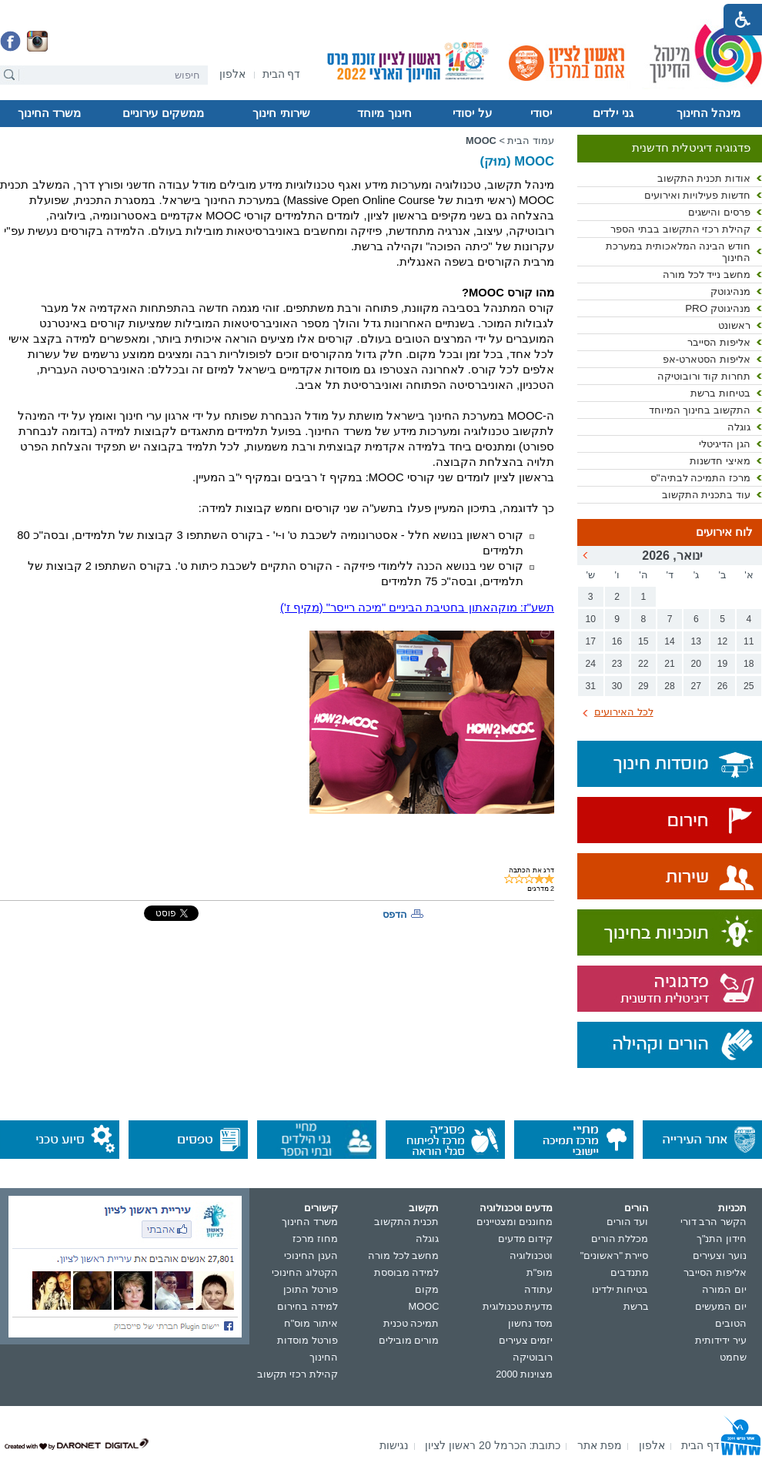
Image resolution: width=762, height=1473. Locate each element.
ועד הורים (628, 1221)
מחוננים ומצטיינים (514, 1221)
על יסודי (472, 113)
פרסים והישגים (719, 212)
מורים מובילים (409, 1340)
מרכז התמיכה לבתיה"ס (700, 478)
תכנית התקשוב (406, 1221)
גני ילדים (613, 113)
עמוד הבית (530, 140)
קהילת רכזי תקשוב (297, 1374)
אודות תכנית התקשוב (703, 178)
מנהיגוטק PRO (717, 308)
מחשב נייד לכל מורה (706, 274)
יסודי (541, 113)
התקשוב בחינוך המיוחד (699, 410)
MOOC (481, 140)
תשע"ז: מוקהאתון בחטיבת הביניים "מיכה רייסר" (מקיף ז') (417, 607)
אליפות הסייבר (718, 342)
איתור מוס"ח (311, 1323)
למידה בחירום (307, 1306)
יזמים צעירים (526, 1340)
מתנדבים (629, 1272)
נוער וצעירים (720, 1255)
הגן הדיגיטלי (724, 444)
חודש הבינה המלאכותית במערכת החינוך (678, 251)
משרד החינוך (49, 113)
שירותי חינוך (280, 113)
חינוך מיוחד (384, 113)
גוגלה (738, 427)
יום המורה (724, 1289)
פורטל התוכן (310, 1289)
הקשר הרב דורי (713, 1221)
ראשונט (734, 325)
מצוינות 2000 (524, 1374)
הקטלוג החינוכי (305, 1272)
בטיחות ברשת (720, 393)
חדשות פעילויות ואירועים (697, 195)
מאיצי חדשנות (720, 461)
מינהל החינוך (708, 113)
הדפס (395, 914)
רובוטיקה (533, 1357)
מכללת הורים (620, 1238)
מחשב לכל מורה (403, 1255)
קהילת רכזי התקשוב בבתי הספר (680, 229)
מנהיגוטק (730, 291)
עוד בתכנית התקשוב (706, 494)
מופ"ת (539, 1272)
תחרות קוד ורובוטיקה (703, 376)
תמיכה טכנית (411, 1323)
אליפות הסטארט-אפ (706, 359)
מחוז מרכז (315, 1238)
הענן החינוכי (311, 1255)
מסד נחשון (530, 1323)
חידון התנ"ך (722, 1238)
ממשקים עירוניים (162, 113)
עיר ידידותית (721, 1340)
